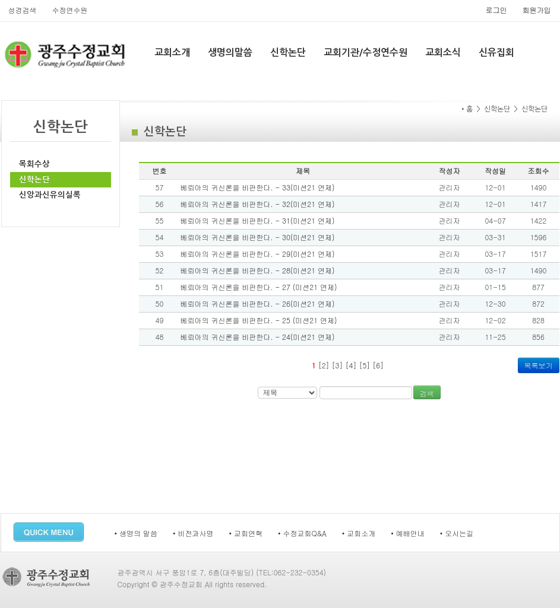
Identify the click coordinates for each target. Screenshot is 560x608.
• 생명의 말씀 (136, 533)
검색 (427, 393)
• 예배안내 (408, 533)
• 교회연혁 (246, 533)
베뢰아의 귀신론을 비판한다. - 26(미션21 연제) (258, 303)
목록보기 (538, 365)
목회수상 (34, 164)
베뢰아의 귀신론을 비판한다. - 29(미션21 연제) (258, 254)
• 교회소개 (359, 533)
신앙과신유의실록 (50, 195)
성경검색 (22, 10)
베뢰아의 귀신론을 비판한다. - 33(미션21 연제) (258, 187)
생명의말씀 (230, 52)
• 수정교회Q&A (302, 533)
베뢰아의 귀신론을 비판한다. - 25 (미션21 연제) (259, 320)
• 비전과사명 (193, 533)
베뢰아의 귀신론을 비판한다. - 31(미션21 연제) (258, 220)
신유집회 (496, 52)
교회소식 (443, 52)
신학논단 (288, 52)
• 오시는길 (457, 533)
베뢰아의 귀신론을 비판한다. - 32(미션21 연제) (258, 204)
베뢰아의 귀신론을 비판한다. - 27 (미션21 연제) (259, 287)
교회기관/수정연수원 (365, 52)
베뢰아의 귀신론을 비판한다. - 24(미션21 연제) (258, 337)
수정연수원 (70, 10)
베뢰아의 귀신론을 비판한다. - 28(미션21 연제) (258, 270)
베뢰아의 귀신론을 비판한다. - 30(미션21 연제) (258, 237)
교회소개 (172, 52)
